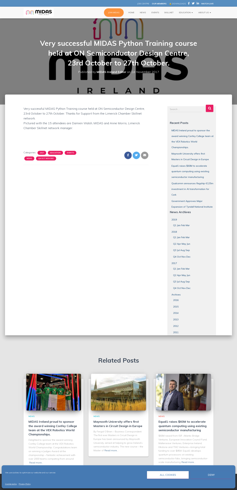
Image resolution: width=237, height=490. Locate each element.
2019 (174, 219)
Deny (211, 474)
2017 (42, 153)
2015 (175, 306)
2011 (175, 332)
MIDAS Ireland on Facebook (189, 4)
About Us (204, 12)
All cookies (168, 474)
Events (155, 12)
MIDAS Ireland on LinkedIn (198, 4)
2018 (174, 231)
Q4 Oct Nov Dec (46, 158)
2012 (175, 326)
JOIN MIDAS (114, 12)
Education (185, 12)
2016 (175, 300)
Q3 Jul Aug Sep (181, 250)
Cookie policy (11, 484)
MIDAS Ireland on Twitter (193, 4)
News (142, 12)
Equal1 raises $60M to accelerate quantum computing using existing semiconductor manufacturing (190, 171)
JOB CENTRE (143, 3)
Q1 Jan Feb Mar (181, 225)
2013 (175, 319)
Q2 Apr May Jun (181, 243)
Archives (176, 294)
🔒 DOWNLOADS (177, 3)
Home (131, 12)
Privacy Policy (25, 484)
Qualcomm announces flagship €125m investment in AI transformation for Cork (192, 189)
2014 (175, 312)
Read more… (36, 462)
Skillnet (169, 12)
